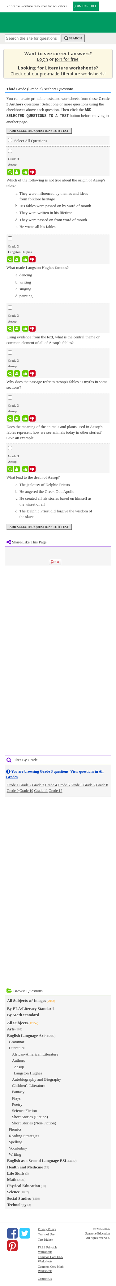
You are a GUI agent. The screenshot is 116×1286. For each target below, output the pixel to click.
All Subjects (17, 1022)
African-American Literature (35, 1053)
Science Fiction (24, 1110)
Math (11, 1179)
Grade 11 (41, 790)
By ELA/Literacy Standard (30, 1008)
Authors (18, 1059)
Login (42, 59)
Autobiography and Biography (36, 1078)
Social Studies (19, 1197)
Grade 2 (25, 784)
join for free (67, 59)
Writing (15, 1153)
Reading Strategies (24, 1135)
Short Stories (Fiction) (30, 1116)
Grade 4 (51, 784)
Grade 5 (64, 784)
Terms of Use (46, 1233)
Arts (11, 1028)
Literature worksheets (83, 74)
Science (13, 1191)
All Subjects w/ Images (26, 1000)
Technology (17, 1204)
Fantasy (18, 1091)
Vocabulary (18, 1147)
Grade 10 (26, 790)
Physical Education (23, 1185)
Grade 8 (102, 784)
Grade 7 (89, 784)
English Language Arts (26, 1035)
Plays (16, 1097)
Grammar (16, 1041)
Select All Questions (27, 139)
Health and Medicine (25, 1166)
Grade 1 (13, 784)
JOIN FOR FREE (86, 6)
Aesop (19, 1066)
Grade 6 (76, 784)
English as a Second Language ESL (37, 1160)
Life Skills (15, 1172)
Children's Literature (28, 1085)
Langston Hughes (28, 1072)
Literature (17, 1047)
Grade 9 (13, 790)
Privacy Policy (47, 1228)
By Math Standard (23, 1014)
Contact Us (45, 1278)
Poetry (17, 1103)
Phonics (15, 1128)
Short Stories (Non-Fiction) (34, 1122)
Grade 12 (55, 790)
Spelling (15, 1141)
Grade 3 (38, 784)
